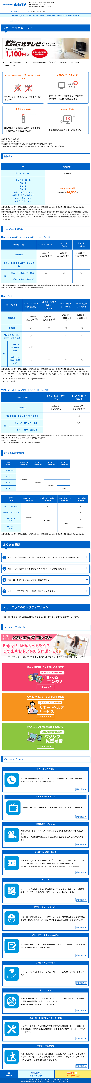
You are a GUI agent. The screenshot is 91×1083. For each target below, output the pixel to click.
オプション (26, 11)
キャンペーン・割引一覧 (59, 1051)
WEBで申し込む (73, 1074)
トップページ (9, 1051)
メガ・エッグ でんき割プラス (61, 1061)
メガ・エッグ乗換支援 (58, 1057)
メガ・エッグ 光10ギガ (13, 1066)
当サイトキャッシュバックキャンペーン (65, 1054)
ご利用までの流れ (11, 1070)
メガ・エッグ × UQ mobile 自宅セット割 (66, 1068)
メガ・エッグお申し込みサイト (11, 11)
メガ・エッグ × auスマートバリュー (64, 1064)
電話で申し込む (36, 1074)
